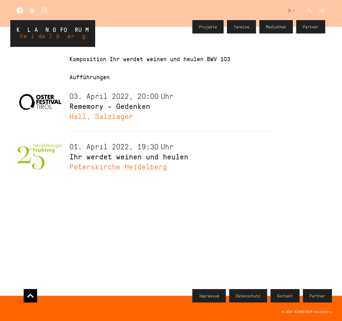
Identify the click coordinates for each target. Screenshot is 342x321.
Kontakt (285, 295)
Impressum (209, 295)
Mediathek (276, 26)
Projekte (208, 26)
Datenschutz (248, 295)
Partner (311, 26)
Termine (241, 26)
